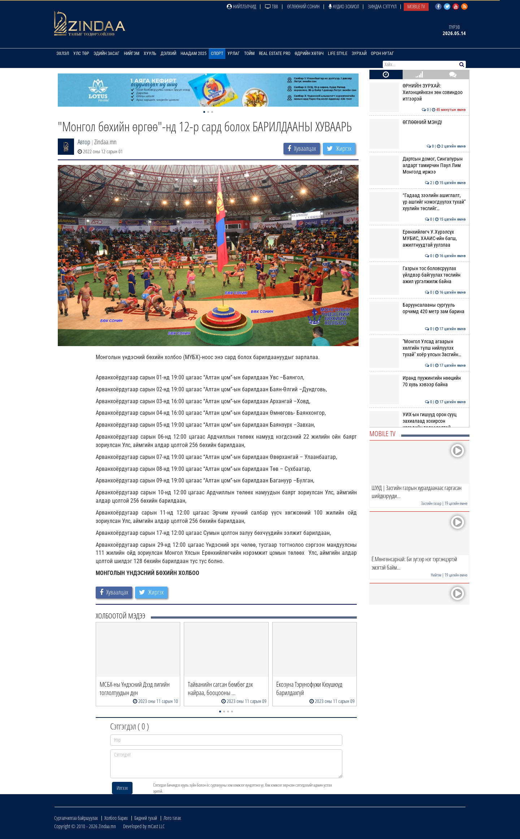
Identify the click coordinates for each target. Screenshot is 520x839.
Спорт (217, 53)
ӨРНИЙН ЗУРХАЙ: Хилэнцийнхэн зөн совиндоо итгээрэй (417, 92)
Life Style (337, 53)
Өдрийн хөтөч (309, 53)
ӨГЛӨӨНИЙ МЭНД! (417, 122)
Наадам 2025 (194, 53)
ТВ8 (271, 6)
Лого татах (172, 817)
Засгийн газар (431, 503)
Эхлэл (62, 53)
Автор (84, 141)
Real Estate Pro (274, 53)
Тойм (249, 53)
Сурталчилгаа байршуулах (76, 817)
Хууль (150, 53)
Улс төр (81, 53)
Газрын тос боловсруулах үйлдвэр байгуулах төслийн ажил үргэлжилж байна (417, 275)
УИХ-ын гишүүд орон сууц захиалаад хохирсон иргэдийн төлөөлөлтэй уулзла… (417, 424)
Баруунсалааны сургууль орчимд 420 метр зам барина (417, 308)
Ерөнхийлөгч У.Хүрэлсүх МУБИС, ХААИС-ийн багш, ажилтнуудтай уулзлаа (417, 238)
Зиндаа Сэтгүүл (382, 6)
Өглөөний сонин (303, 6)
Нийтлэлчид (241, 6)
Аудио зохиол (344, 6)
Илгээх (122, 787)
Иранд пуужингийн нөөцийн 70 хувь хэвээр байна (417, 381)
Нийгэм (131, 53)
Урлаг (234, 53)
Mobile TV (416, 6)
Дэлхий (168, 53)
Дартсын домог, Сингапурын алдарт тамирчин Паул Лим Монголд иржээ (417, 165)
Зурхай (359, 53)
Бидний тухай (145, 817)
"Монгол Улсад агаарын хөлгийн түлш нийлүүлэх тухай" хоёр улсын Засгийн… (417, 348)
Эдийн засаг (107, 53)
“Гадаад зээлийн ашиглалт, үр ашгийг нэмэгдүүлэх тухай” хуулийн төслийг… (417, 202)
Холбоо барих (116, 817)
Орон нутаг (382, 53)
